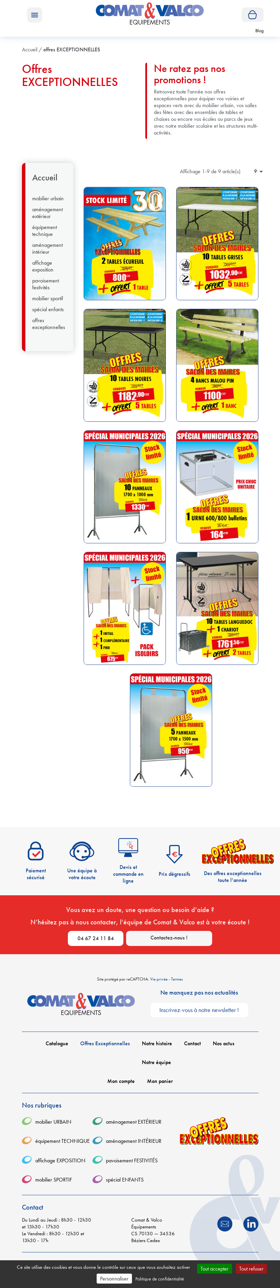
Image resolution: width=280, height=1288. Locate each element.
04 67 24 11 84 (95, 938)
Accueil (45, 177)
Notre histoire (157, 1043)
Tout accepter (214, 1268)
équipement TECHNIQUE (44, 231)
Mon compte (121, 1081)
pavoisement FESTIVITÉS (45, 284)
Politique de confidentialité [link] (159, 1279)
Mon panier (160, 1081)
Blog (259, 30)
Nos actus (223, 1043)
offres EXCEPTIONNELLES (48, 324)
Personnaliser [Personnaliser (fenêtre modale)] (114, 1278)
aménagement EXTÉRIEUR (47, 213)
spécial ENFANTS (48, 309)
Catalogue (57, 1043)
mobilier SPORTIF (47, 298)
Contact (192, 1043)
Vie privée (159, 979)
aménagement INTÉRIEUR (47, 248)
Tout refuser (251, 1268)
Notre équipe (156, 1062)
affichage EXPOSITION (42, 266)
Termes (177, 979)
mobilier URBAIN (48, 198)
